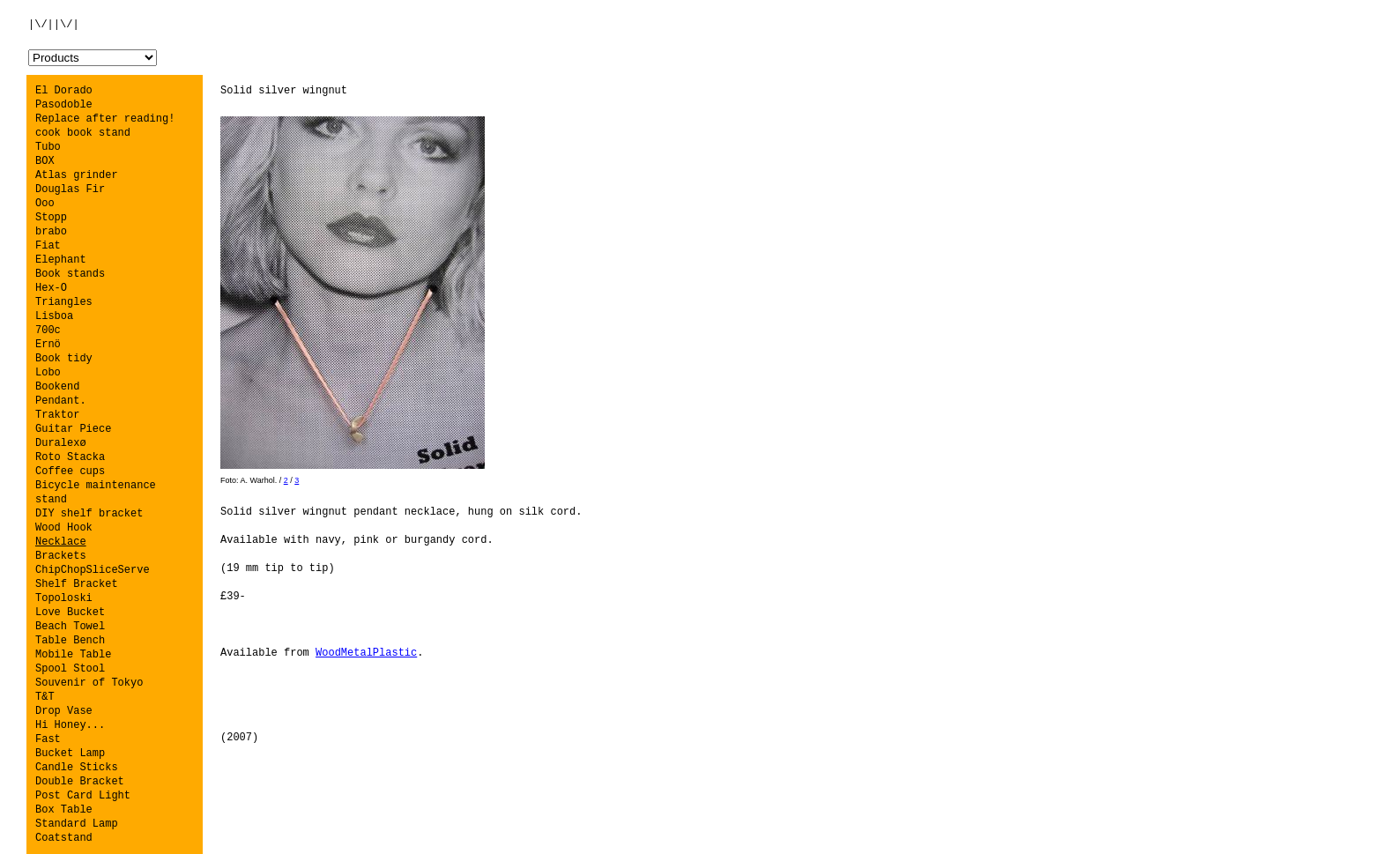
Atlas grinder (76, 175)
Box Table (64, 810)
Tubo (48, 147)
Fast (48, 739)
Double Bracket (79, 782)
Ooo (45, 203)
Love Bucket (70, 612)
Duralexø (60, 443)
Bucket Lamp (70, 753)
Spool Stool (70, 669)
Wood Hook (64, 528)
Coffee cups (70, 471)
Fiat (48, 246)
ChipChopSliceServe (92, 570)
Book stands (70, 274)
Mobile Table (73, 655)
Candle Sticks (76, 767)
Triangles (64, 302)
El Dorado (64, 91)
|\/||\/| (53, 25)
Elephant (60, 260)
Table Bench (70, 641)
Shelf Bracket (76, 584)
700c (48, 330)
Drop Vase (64, 711)
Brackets (60, 556)
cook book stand (82, 133)
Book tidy (64, 359)
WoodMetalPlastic (366, 653)
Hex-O (51, 288)
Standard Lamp (76, 824)
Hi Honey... (70, 725)
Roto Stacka (70, 457)
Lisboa (54, 316)
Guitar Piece (73, 429)
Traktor (57, 415)
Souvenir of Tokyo (89, 683)
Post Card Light (82, 796)
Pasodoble (64, 105)
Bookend (57, 387)
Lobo (48, 373)
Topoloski (64, 598)
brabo (51, 232)
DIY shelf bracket (89, 514)
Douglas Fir (70, 189)
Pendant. (60, 401)
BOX (45, 161)
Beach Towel (70, 626)
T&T (45, 697)
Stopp (51, 218)
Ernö (48, 344)
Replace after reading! (105, 119)
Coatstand (64, 838)
